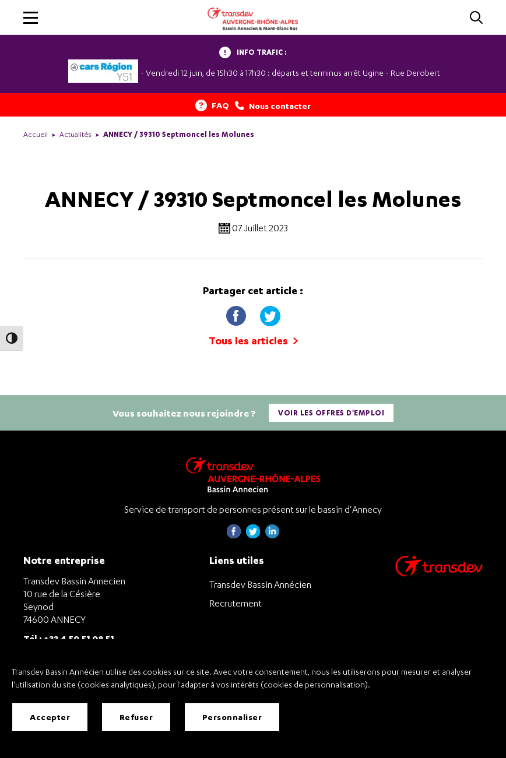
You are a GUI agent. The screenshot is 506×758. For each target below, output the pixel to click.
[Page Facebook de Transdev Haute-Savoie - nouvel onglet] (234, 535)
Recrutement (235, 603)
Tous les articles (253, 340)
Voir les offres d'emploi (331, 412)
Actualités (75, 134)
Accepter (50, 717)
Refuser (136, 717)
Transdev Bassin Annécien (260, 584)
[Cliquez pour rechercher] (476, 18)
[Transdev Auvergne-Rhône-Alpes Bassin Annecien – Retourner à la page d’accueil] (253, 474)
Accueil (35, 134)
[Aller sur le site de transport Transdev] (439, 574)
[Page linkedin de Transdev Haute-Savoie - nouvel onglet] (272, 535)
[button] (30, 18)
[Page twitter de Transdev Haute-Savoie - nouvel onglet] (253, 535)
